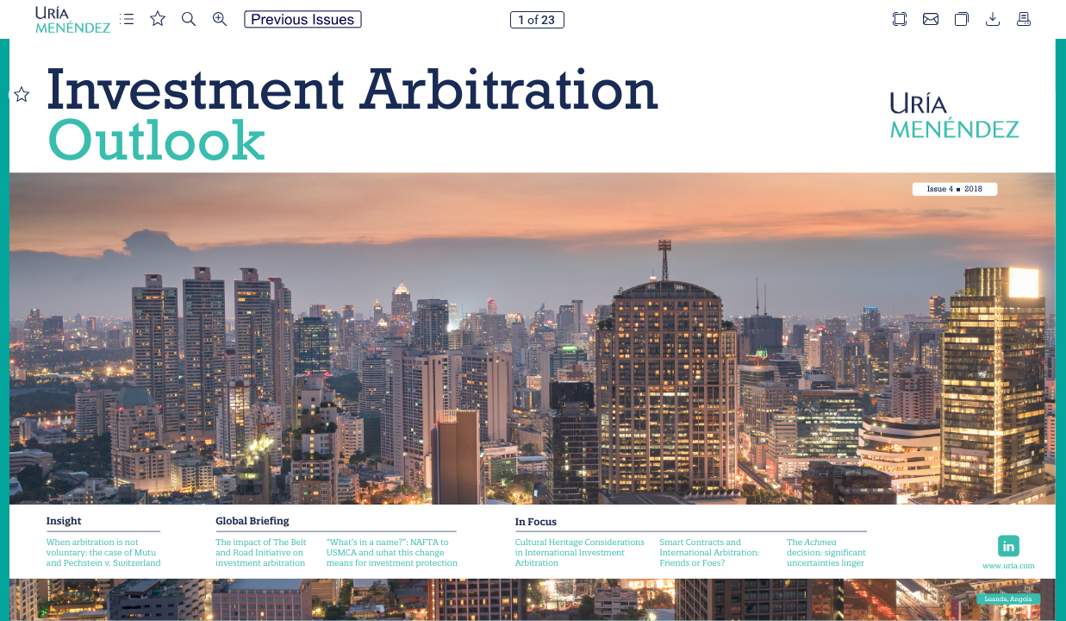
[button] (126, 19)
